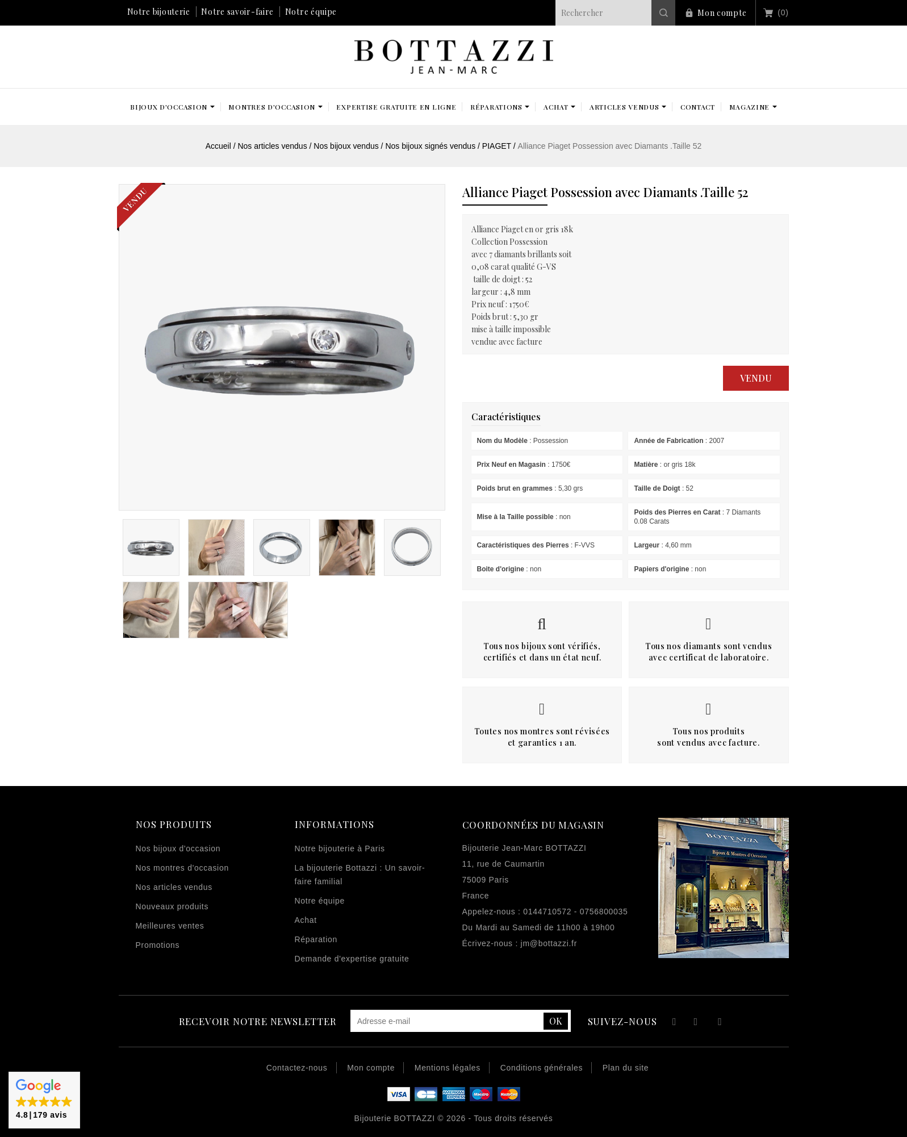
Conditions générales (541, 1067)
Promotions (158, 945)
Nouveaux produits (172, 906)
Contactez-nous (297, 1067)
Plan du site (626, 1067)
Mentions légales (447, 1067)
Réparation (316, 939)
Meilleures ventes (170, 925)
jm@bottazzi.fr (549, 943)
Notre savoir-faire (237, 11)
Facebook (672, 1023)
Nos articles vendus (174, 887)
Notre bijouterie (158, 11)
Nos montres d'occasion (182, 867)
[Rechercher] (615, 13)
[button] (44, 1100)
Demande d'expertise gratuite (352, 958)
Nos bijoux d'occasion (178, 848)
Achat (306, 920)
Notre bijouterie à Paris (340, 848)
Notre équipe (311, 11)
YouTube (696, 1023)
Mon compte (721, 12)
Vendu (756, 378)
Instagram (719, 1023)
